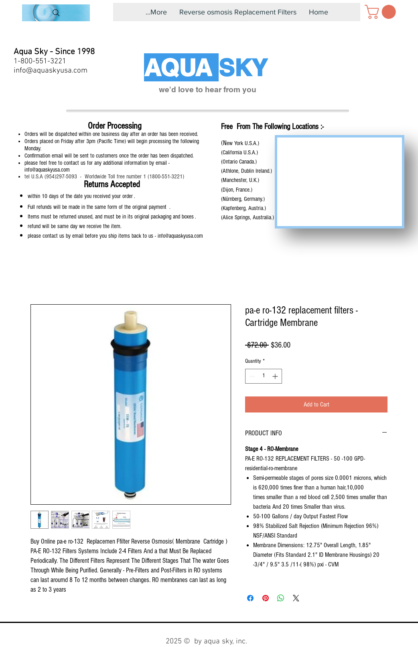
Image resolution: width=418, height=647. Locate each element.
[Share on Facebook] (250, 598)
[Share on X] (296, 598)
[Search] (56, 12)
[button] (382, 12)
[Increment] (276, 376)
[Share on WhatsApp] (281, 598)
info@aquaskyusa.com (50, 70)
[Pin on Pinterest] (265, 598)
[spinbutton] (263, 376)
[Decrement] (251, 376)
